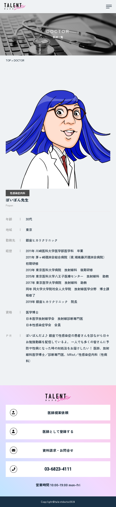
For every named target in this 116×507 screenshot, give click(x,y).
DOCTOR (19, 60)
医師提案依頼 (39, 412)
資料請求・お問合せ (41, 450)
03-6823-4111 (41, 469)
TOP (8, 60)
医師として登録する (41, 431)
